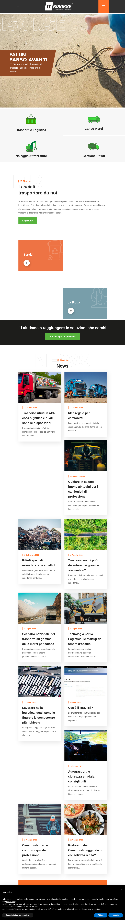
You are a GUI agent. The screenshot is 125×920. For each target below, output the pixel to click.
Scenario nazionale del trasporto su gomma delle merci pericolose (38, 639)
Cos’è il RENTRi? (80, 707)
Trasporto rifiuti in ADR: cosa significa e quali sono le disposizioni (39, 418)
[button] (27, 220)
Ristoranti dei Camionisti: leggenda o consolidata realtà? (85, 850)
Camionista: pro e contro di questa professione (35, 850)
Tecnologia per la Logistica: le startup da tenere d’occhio (84, 639)
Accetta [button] (115, 915)
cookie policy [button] (11, 902)
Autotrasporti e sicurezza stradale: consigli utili (81, 776)
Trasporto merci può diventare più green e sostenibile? (83, 565)
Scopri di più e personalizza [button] (17, 915)
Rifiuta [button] (101, 915)
